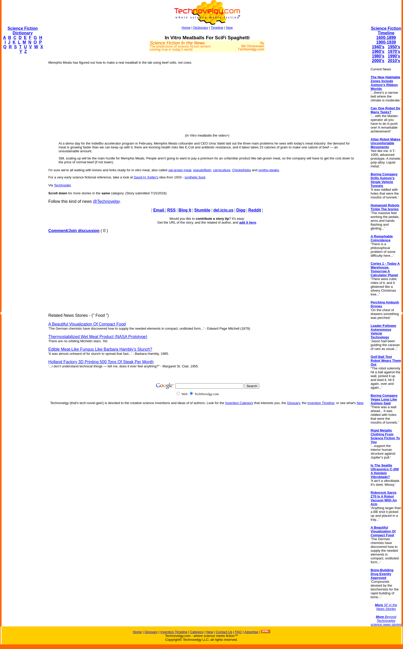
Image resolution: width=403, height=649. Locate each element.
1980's (378, 56)
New (229, 28)
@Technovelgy (106, 201)
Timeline (217, 28)
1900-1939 (386, 42)
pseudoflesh (202, 170)
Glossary (293, 403)
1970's (394, 51)
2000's (378, 61)
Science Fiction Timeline (386, 30)
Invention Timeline (320, 403)
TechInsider (62, 185)
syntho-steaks (268, 170)
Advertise (251, 632)
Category (197, 632)
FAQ (238, 632)
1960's (378, 51)
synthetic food (195, 177)
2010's (394, 61)
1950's (394, 47)
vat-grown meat (179, 170)
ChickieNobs (241, 170)
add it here (247, 222)
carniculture (221, 170)
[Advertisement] (22, 135)
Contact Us (224, 632)
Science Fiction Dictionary (22, 30)
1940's (378, 47)
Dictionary (200, 28)
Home (186, 28)
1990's (394, 56)
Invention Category (239, 403)
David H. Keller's (146, 177)
